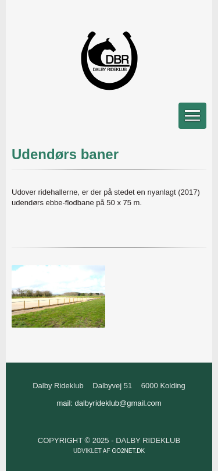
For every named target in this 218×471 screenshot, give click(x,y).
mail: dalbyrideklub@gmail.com (108, 403)
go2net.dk (128, 451)
